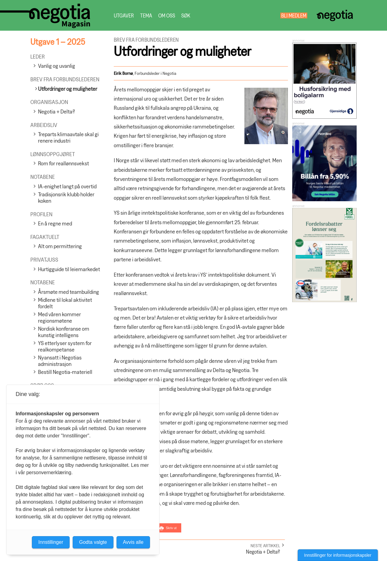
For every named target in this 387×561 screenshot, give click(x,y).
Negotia (334, 15)
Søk (185, 15)
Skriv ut (171, 528)
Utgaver (124, 15)
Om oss (166, 15)
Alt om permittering (60, 246)
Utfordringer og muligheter (67, 89)
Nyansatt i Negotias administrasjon (60, 360)
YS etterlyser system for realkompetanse (65, 346)
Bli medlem (293, 15)
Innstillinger (50, 542)
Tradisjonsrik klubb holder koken (66, 197)
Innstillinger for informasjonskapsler (337, 555)
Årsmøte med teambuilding (68, 292)
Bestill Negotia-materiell (65, 372)
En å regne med (55, 223)
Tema (146, 15)
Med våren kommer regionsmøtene (59, 317)
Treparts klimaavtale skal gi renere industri (68, 137)
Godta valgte (93, 542)
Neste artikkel (265, 545)
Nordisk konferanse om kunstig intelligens (63, 331)
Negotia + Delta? (56, 111)
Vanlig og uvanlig (56, 66)
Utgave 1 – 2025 (57, 41)
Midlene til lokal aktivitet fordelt (65, 303)
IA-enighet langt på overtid (67, 186)
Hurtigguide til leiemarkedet (69, 269)
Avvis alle (133, 542)
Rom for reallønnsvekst (63, 163)
